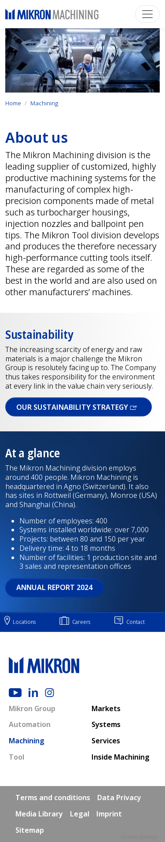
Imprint (109, 814)
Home (13, 103)
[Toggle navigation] (147, 14)
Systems (106, 724)
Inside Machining (121, 757)
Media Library (39, 814)
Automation (30, 724)
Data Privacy (119, 797)
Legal (79, 814)
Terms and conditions (52, 797)
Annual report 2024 (54, 587)
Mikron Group (32, 708)
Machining (44, 103)
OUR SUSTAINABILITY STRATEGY (78, 407)
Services (106, 741)
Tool (16, 757)
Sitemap (29, 830)
